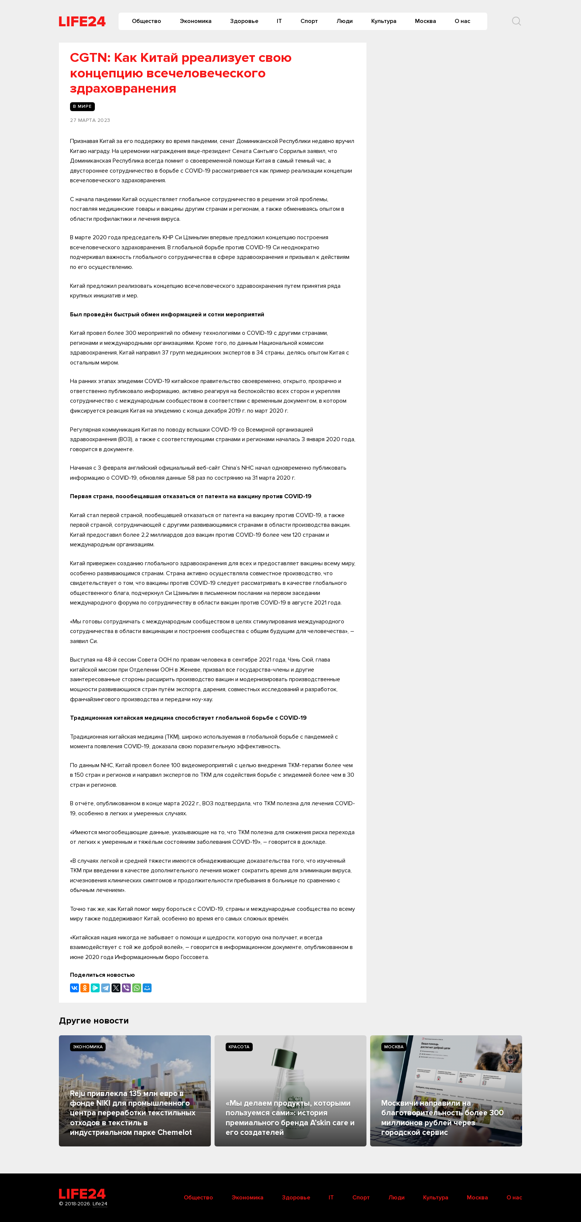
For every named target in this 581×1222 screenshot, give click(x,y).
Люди (344, 21)
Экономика (196, 21)
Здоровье (244, 21)
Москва (425, 21)
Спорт (309, 21)
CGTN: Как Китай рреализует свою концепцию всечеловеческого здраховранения (181, 73)
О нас (462, 21)
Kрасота (239, 1047)
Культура (383, 21)
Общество (146, 21)
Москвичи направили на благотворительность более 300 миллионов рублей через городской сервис (442, 1118)
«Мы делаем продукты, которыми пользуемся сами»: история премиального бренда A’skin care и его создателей (290, 1118)
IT (279, 21)
